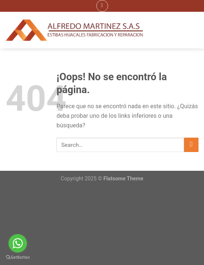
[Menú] (102, 6)
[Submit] (191, 145)
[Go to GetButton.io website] (18, 257)
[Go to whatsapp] (17, 243)
